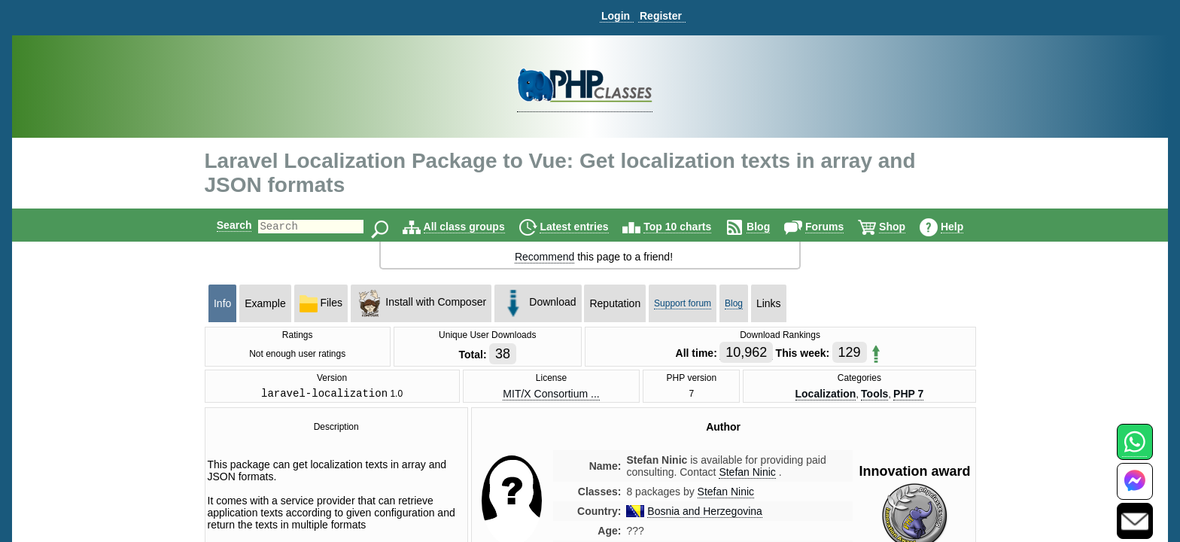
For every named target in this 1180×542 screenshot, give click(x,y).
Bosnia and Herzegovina (704, 513)
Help (964, 227)
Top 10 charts (690, 227)
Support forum (682, 303)
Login (615, 16)
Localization (825, 394)
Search (221, 225)
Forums (837, 227)
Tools (874, 394)
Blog (771, 227)
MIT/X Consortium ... (551, 394)
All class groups (477, 227)
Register (661, 16)
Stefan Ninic (726, 494)
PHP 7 (908, 394)
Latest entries (586, 227)
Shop (905, 227)
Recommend (544, 257)
